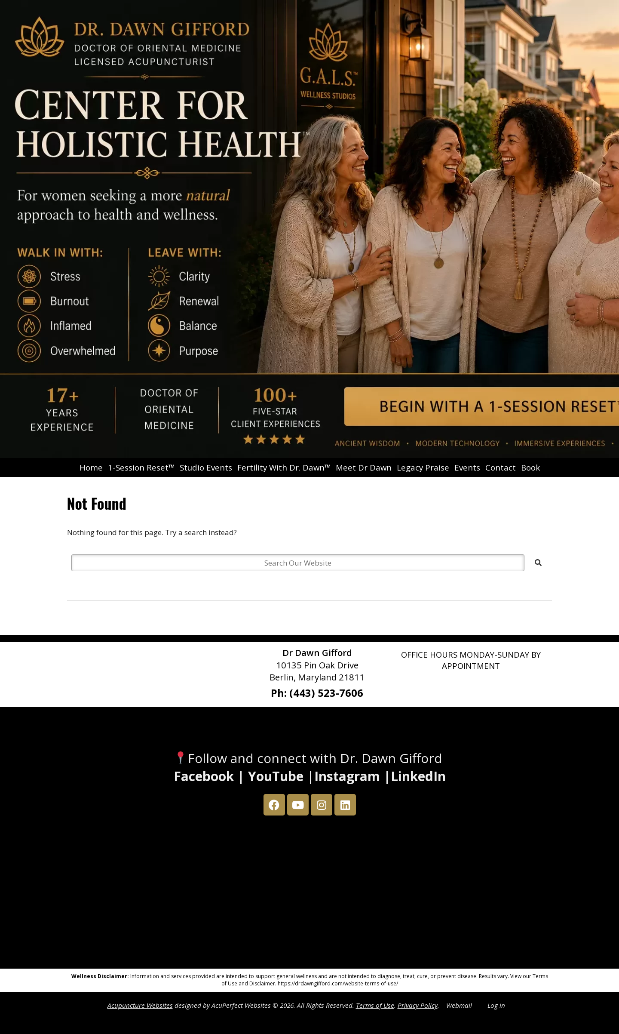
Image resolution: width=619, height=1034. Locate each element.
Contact (500, 467)
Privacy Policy (418, 1005)
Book (530, 467)
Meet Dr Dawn (364, 467)
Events (467, 467)
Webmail (459, 1005)
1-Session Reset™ (141, 467)
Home (91, 467)
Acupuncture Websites (140, 1005)
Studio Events (206, 467)
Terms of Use (375, 1005)
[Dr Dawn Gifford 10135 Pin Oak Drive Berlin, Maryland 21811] (309, 894)
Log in (496, 1005)
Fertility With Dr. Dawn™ (284, 467)
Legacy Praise (423, 467)
